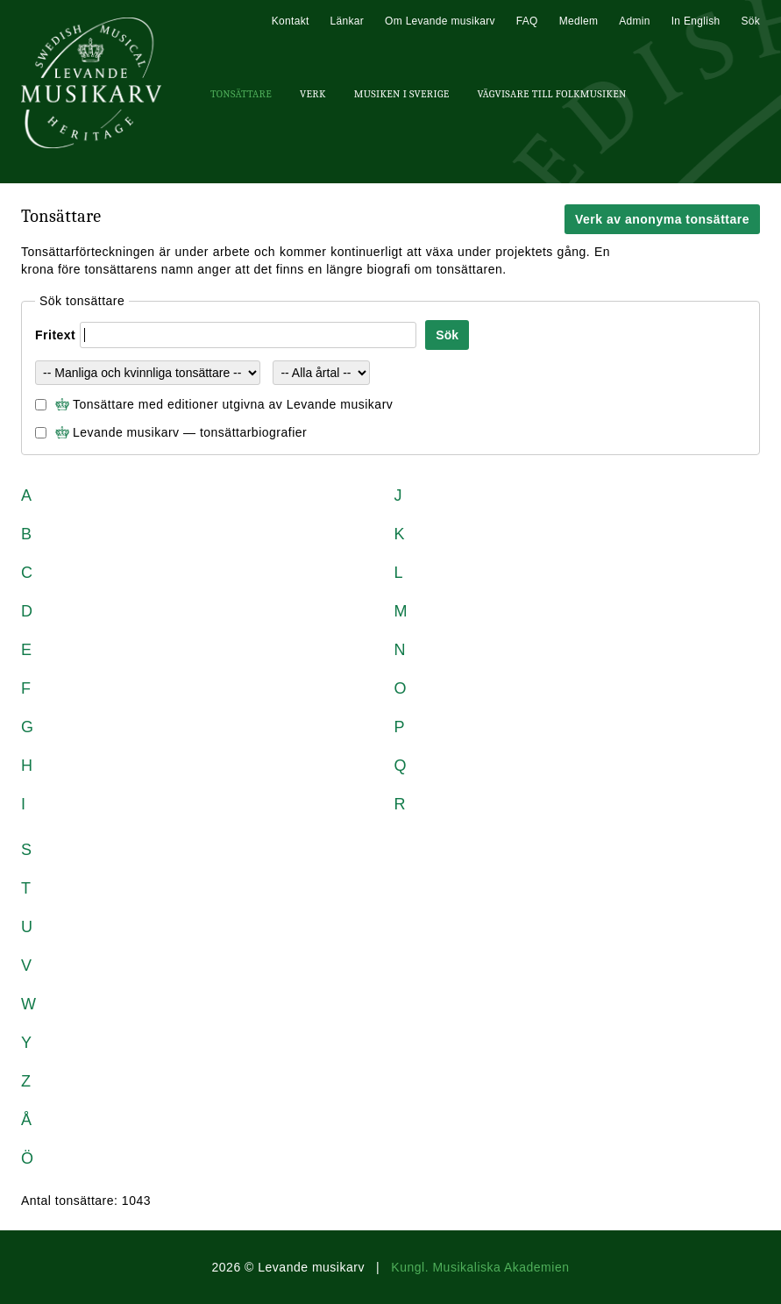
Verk (313, 94)
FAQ (527, 21)
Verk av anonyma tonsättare (662, 219)
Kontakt (290, 21)
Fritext (55, 335)
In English (696, 21)
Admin (634, 21)
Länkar (347, 21)
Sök (750, 21)
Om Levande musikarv (440, 21)
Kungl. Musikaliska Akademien (480, 1267)
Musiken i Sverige (402, 94)
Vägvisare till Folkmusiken (551, 94)
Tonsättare (241, 94)
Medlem (578, 21)
